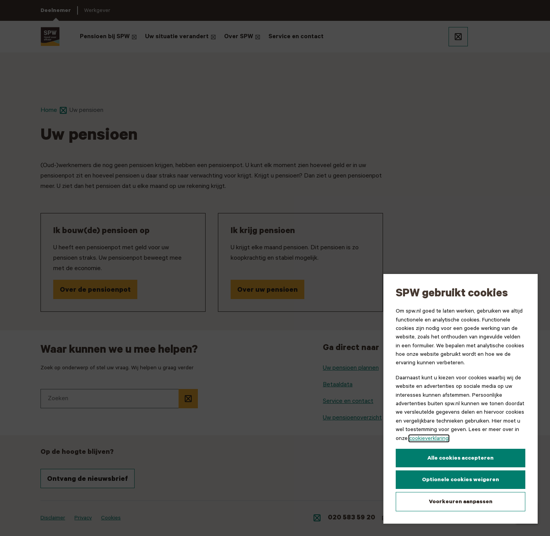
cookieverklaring (429, 438)
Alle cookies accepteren (460, 458)
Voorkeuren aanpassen (461, 502)
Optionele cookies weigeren (460, 480)
